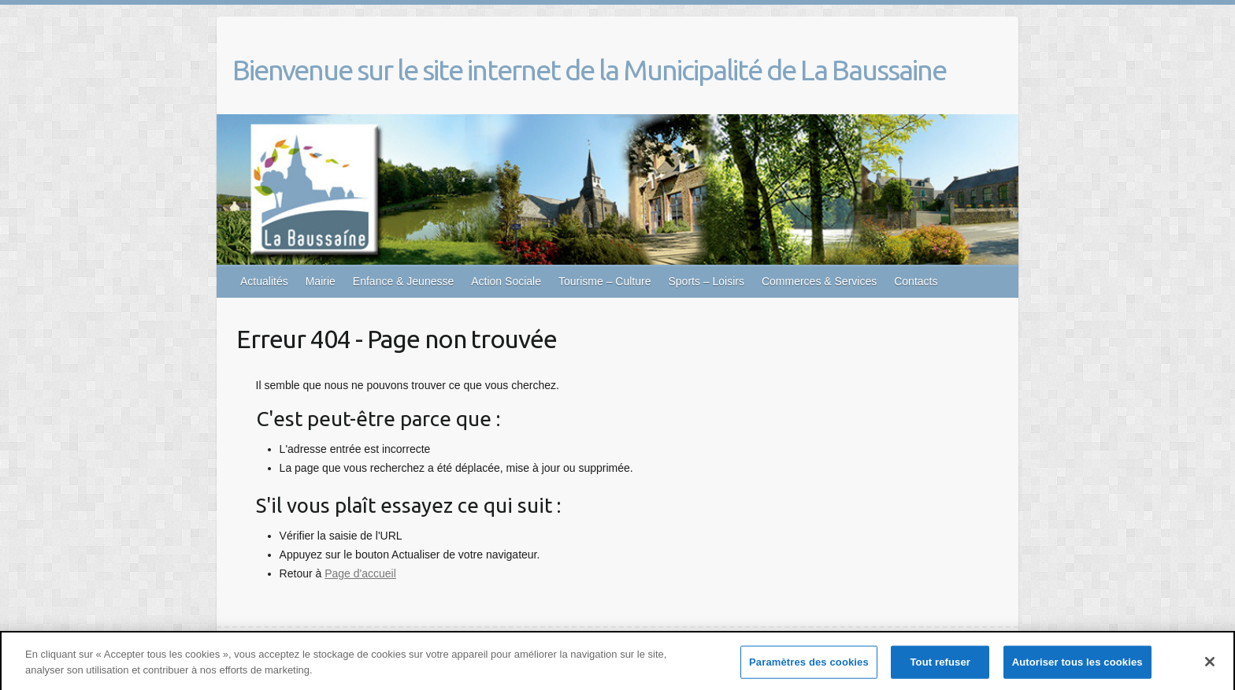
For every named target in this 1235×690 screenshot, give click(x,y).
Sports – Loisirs (706, 281)
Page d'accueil (360, 573)
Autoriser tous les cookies (1077, 666)
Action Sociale (506, 281)
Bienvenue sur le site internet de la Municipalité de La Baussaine (589, 70)
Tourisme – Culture (604, 281)
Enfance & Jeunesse (403, 281)
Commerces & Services (819, 281)
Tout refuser (940, 666)
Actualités (264, 281)
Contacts (915, 281)
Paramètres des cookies (809, 666)
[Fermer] (1209, 666)
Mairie (321, 281)
